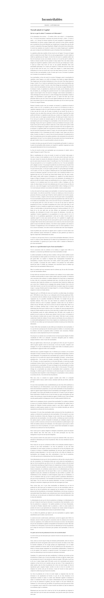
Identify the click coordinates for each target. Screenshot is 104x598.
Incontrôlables (52, 19)
